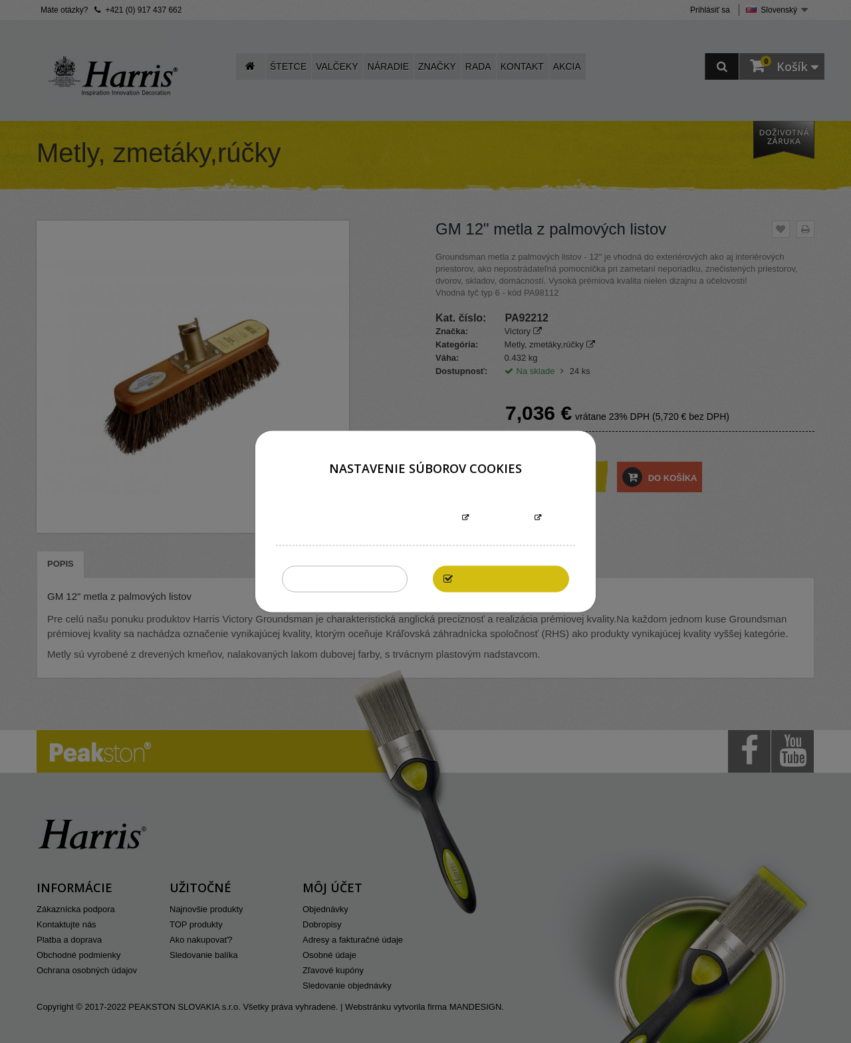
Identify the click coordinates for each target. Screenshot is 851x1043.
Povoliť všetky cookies (507, 579)
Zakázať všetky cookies (345, 579)
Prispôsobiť (501, 518)
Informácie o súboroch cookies (383, 518)
